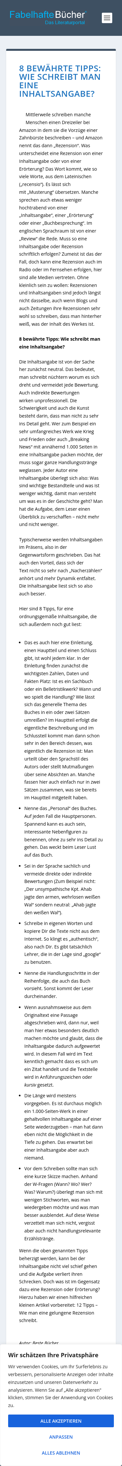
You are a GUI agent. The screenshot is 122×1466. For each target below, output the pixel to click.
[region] (61, 1405)
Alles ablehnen (61, 1453)
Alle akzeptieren (60, 1421)
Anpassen (61, 1437)
